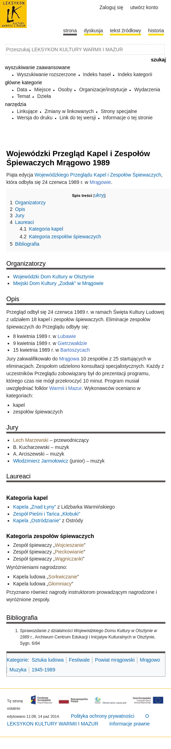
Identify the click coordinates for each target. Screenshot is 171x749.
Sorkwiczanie (62, 576)
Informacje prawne (129, 724)
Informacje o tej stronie (128, 117)
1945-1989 (43, 669)
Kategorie (17, 660)
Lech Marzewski (30, 440)
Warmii (56, 388)
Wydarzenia (147, 89)
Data (22, 89)
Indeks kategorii (135, 74)
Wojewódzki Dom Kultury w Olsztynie (53, 276)
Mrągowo (150, 660)
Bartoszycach (75, 350)
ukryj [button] (99, 195)
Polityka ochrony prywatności (102, 716)
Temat (23, 96)
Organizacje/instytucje (103, 89)
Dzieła (44, 96)
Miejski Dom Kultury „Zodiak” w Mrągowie (58, 283)
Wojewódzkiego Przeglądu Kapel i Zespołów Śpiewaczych (97, 175)
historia (156, 30)
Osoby (65, 89)
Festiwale (79, 660)
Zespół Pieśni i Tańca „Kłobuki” (46, 514)
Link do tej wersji (78, 117)
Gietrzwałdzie (72, 343)
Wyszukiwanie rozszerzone (46, 74)
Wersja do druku (35, 117)
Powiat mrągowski (114, 660)
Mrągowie (100, 182)
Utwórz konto (144, 7)
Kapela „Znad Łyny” (34, 507)
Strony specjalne (119, 111)
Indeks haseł (97, 74)
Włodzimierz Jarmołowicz (40, 461)
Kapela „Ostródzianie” (36, 520)
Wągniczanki (69, 559)
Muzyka (17, 669)
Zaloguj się (111, 7)
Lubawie (67, 336)
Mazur (74, 388)
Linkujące (27, 111)
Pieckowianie (69, 552)
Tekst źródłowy (125, 30)
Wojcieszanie (69, 545)
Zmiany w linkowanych (69, 111)
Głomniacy (60, 583)
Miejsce (42, 89)
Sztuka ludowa (48, 660)
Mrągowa (69, 359)
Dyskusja (93, 30)
